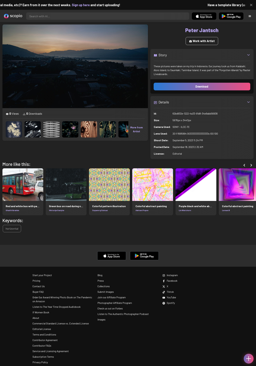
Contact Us (38, 286)
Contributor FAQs (41, 345)
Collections (103, 286)
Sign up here (83, 5)
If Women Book (40, 312)
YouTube (169, 297)
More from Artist (136, 129)
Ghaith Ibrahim (12, 210)
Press (100, 280)
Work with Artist (202, 41)
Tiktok (168, 291)
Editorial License (41, 328)
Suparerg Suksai (100, 210)
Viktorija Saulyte (56, 210)
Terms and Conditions (44, 334)
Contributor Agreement (45, 340)
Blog (99, 275)
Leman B (226, 210)
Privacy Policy (40, 362)
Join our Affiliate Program (111, 297)
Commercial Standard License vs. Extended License (60, 323)
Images (101, 319)
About (35, 317)
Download (201, 86)
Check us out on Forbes (110, 308)
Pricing (36, 280)
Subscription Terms (43, 356)
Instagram (170, 275)
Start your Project (42, 275)
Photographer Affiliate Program (114, 302)
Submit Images (105, 291)
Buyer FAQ (38, 291)
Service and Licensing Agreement (50, 351)
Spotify (168, 302)
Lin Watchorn (185, 210)
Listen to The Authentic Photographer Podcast (123, 313)
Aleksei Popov (142, 210)
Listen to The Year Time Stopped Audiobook (56, 306)
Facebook (169, 280)
